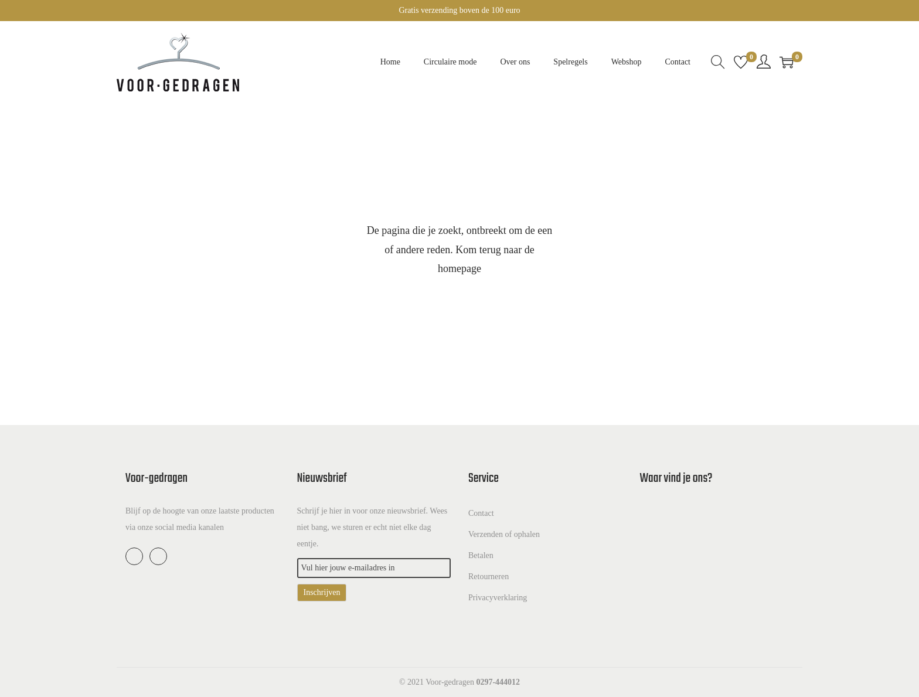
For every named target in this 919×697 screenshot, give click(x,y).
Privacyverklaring (497, 597)
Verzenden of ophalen (504, 534)
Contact (481, 513)
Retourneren (488, 576)
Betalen (480, 555)
